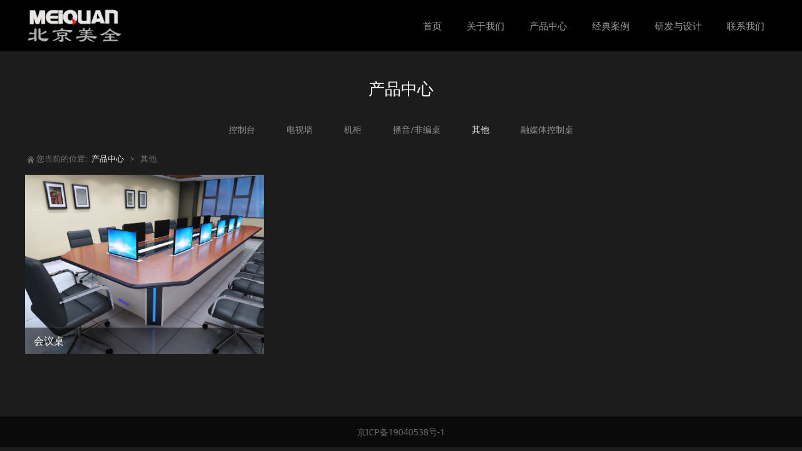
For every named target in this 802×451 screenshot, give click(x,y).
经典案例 (611, 25)
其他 (480, 129)
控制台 (242, 129)
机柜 (353, 129)
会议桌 (49, 341)
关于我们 (485, 25)
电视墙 (299, 129)
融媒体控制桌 (547, 129)
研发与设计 (678, 25)
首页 (432, 25)
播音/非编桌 (416, 129)
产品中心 (548, 25)
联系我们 (745, 25)
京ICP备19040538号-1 (401, 432)
